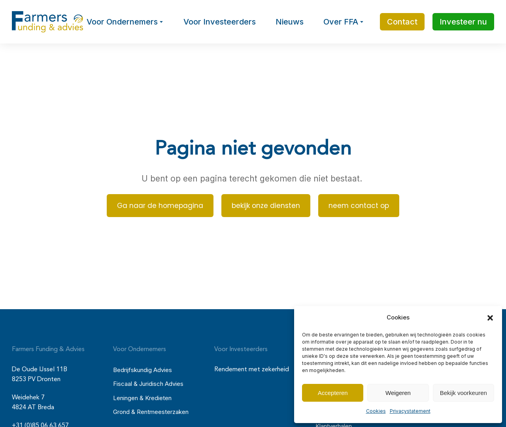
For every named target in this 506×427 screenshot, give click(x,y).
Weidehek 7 (28, 398)
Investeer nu (463, 21)
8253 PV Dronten (36, 379)
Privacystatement (410, 411)
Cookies (376, 411)
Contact (402, 21)
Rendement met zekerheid (251, 370)
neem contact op (359, 205)
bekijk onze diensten (266, 205)
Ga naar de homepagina (160, 205)
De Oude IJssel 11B (39, 370)
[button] (490, 318)
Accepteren (333, 392)
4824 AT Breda (33, 407)
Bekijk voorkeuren (463, 392)
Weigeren (398, 392)
